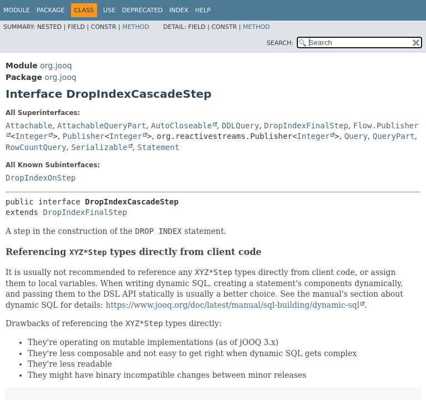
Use (109, 10)
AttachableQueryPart (101, 125)
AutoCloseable (181, 125)
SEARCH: (280, 43)
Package (51, 10)
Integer (31, 136)
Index (178, 10)
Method (135, 27)
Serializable (99, 147)
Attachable (29, 125)
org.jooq (56, 65)
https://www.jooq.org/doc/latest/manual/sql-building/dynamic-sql (232, 305)
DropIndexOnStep (40, 177)
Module (16, 10)
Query (356, 136)
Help (203, 10)
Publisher (84, 136)
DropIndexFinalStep (306, 125)
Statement (159, 147)
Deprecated (142, 10)
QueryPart (394, 136)
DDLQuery (240, 125)
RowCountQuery (36, 147)
